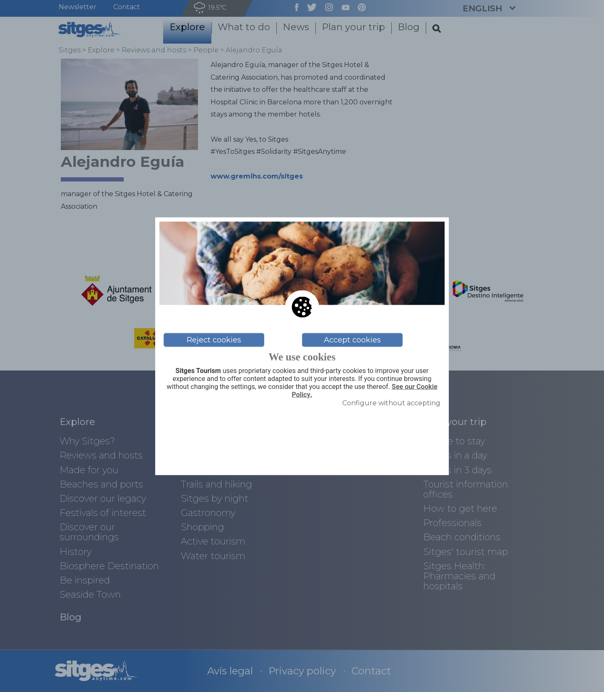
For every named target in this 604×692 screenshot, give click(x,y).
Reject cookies (214, 340)
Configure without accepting (391, 403)
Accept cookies (352, 340)
